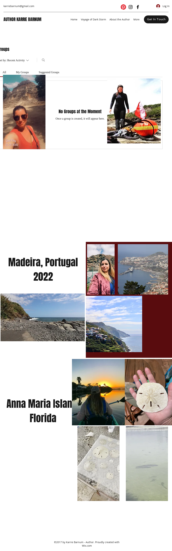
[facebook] (137, 7)
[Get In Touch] (156, 19)
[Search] (43, 60)
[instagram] (130, 7)
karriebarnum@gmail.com (19, 6)
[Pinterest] (123, 7)
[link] (4, 72)
